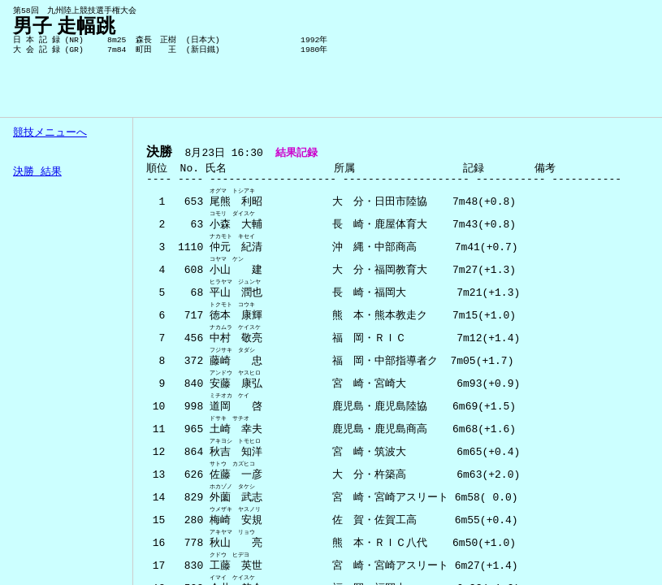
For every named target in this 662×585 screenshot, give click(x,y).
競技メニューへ (50, 133)
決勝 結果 (37, 172)
